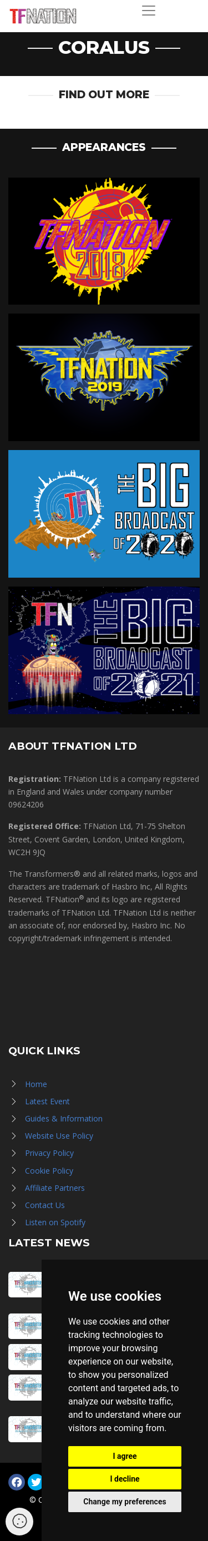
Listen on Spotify (55, 1222)
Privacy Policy (49, 1153)
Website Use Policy (59, 1135)
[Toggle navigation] (149, 10)
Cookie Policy (49, 1170)
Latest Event (47, 1101)
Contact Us (45, 1205)
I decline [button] (124, 1478)
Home (36, 1084)
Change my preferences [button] (124, 1501)
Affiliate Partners (55, 1188)
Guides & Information (64, 1118)
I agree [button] (124, 1456)
